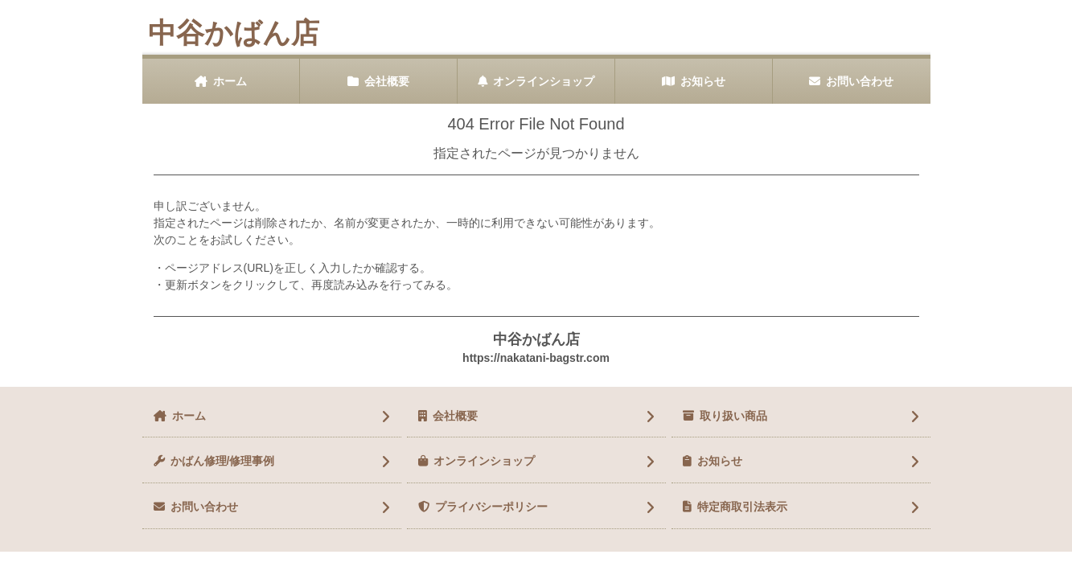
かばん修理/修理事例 (222, 460)
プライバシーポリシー (491, 506)
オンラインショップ (543, 81)
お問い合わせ (859, 81)
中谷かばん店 (233, 32)
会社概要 (386, 81)
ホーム (230, 81)
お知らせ (702, 81)
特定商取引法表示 (742, 506)
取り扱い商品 (733, 415)
